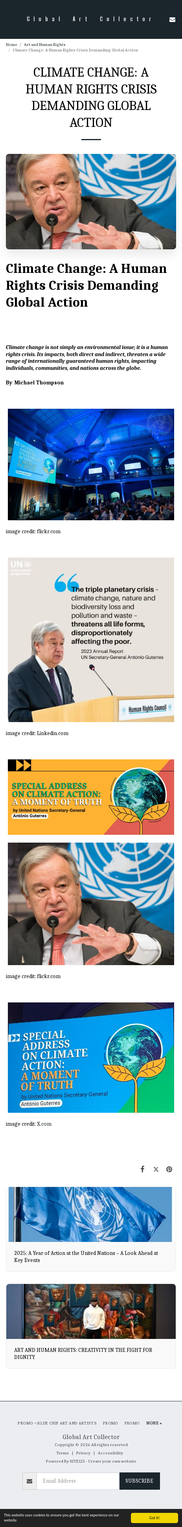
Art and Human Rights (45, 44)
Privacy (83, 1453)
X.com (44, 1124)
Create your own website (112, 1461)
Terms (62, 1453)
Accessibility (110, 1453)
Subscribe (139, 1481)
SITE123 (77, 1461)
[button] (8, 19)
